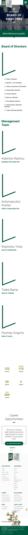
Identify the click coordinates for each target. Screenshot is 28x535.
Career (4, 493)
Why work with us (5, 495)
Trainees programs (5, 497)
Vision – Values (5, 472)
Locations (4, 476)
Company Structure (6, 500)
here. (6, 528)
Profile (3, 468)
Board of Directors (5, 474)
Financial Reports (5, 478)
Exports (12, 447)
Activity (11, 450)
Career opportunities (6, 499)
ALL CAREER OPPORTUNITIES (14, 443)
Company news (5, 506)
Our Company (6, 466)
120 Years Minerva (6, 480)
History (3, 470)
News (3, 504)
